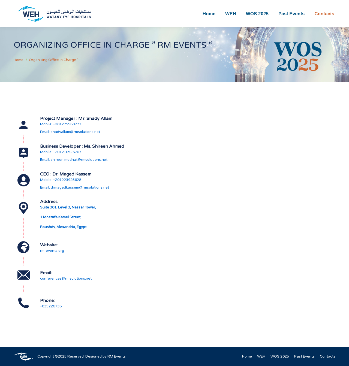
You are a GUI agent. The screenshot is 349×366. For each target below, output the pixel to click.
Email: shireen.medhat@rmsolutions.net (73, 160)
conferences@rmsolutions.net (66, 278)
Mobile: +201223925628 (60, 180)
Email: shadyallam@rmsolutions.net (70, 132)
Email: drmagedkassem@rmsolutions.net (74, 187)
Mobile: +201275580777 (60, 124)
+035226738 (51, 306)
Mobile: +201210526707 (60, 152)
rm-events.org (52, 251)
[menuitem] (208, 13)
